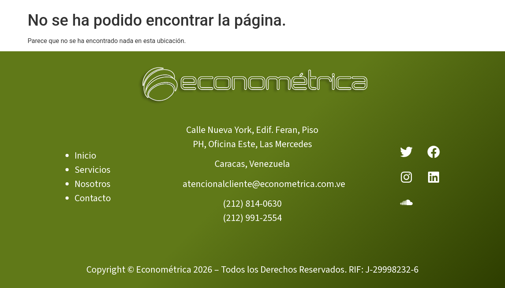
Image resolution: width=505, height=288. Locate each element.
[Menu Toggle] (252, 9)
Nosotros (92, 184)
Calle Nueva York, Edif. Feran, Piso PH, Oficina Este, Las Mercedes (252, 137)
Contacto (93, 198)
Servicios (92, 170)
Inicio (85, 156)
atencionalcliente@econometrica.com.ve (264, 184)
